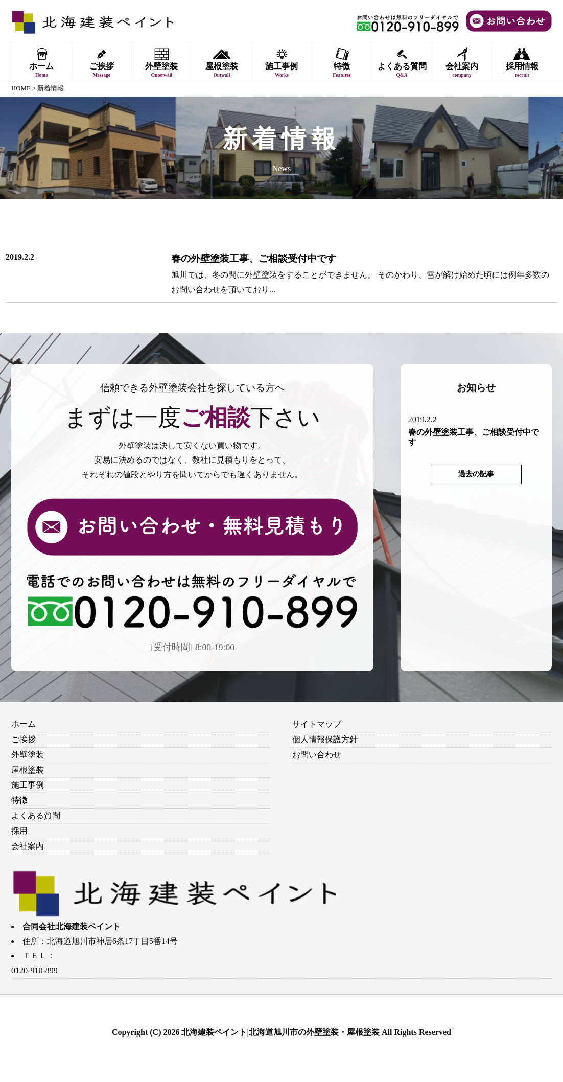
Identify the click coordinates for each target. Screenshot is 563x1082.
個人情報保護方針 (325, 739)
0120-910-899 (34, 970)
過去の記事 (476, 474)
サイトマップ (316, 724)
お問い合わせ (316, 754)
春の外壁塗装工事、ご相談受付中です (253, 258)
